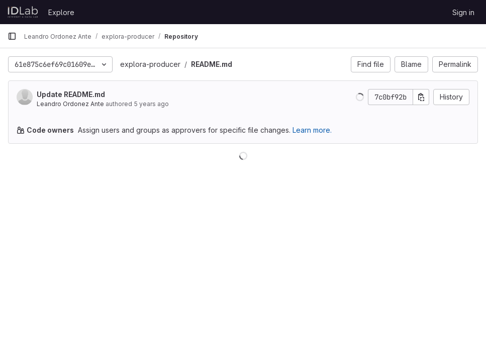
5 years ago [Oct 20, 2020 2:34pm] (151, 104)
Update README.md (71, 94)
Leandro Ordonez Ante (70, 104)
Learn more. (312, 130)
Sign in (463, 12)
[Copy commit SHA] (421, 97)
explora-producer (150, 64)
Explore (61, 12)
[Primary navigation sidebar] (12, 36)
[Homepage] (23, 12)
